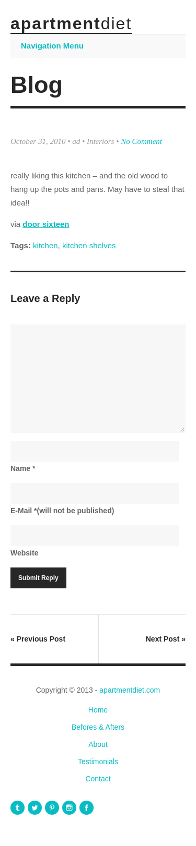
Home (98, 710)
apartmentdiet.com (129, 690)
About (98, 744)
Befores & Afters (98, 727)
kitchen (45, 245)
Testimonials (98, 761)
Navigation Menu (52, 45)
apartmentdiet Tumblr (17, 808)
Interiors (100, 141)
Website (24, 553)
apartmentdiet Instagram (69, 808)
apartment (71, 23)
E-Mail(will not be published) (62, 510)
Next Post (166, 639)
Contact (97, 779)
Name (22, 468)
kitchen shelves (89, 245)
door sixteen (45, 224)
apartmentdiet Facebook (86, 808)
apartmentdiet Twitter (35, 808)
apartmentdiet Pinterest (52, 808)
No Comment (141, 141)
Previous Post (37, 639)
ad (76, 141)
